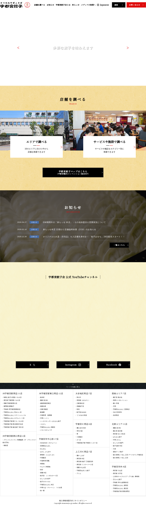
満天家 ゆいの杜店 (119, 434)
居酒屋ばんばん (45, 446)
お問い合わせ (134, 5)
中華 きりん (117, 440)
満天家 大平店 (117, 473)
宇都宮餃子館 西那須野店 (121, 491)
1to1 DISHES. (117, 412)
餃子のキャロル (45, 481)
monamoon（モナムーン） (49, 443)
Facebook (113, 364)
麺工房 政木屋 (117, 431)
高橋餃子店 (80, 406)
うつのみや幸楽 (82, 415)
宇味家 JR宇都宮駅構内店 (12, 409)
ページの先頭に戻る (73, 387)
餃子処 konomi (81, 412)
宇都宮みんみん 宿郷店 (47, 427)
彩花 (78, 409)
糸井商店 (116, 415)
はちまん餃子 (117, 437)
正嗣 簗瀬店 (44, 409)
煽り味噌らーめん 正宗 (120, 458)
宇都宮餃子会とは (63, 5)
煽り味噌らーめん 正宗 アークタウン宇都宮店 (128, 455)
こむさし (43, 424)
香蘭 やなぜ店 (81, 467)
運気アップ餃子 (118, 452)
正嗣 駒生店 (80, 403)
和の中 (79, 397)
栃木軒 (42, 397)
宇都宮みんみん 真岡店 (120, 485)
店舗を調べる (39, 5)
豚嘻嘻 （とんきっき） (47, 455)
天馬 (114, 406)
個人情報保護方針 (66, 501)
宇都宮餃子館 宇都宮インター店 (87, 443)
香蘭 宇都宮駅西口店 (10, 403)
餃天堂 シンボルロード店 (49, 475)
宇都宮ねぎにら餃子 (83, 470)
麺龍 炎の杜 (117, 428)
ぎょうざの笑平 (45, 479)
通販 (116, 5)
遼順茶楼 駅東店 (45, 403)
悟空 (41, 470)
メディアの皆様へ (88, 5)
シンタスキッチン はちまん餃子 (50, 421)
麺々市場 (116, 403)
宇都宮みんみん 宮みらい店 (13, 412)
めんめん (43, 449)
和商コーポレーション (120, 400)
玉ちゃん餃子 (117, 479)
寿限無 (42, 464)
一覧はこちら (119, 245)
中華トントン (44, 418)
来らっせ (75, 5)
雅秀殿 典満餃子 (9, 406)
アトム (79, 473)
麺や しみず (80, 455)
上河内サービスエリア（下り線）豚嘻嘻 (126, 476)
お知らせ (50, 5)
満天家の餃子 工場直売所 (85, 461)
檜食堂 (6, 445)
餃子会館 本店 (117, 446)
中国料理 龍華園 (46, 415)
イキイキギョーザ (46, 430)
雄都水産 (43, 406)
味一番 (42, 490)
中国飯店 (43, 458)
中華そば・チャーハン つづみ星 (51, 487)
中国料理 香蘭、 (45, 461)
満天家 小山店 (117, 470)
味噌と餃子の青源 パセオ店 (13, 397)
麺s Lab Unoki (81, 428)
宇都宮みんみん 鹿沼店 (120, 488)
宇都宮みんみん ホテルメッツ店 (14, 418)
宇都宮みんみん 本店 (47, 484)
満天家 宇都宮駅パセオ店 (12, 400)
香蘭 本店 (43, 473)
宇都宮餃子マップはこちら (73, 172)
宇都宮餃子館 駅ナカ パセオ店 (13, 421)
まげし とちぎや (45, 452)
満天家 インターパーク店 (85, 464)
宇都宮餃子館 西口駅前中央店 (13, 424)
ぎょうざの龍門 (118, 443)
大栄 (114, 449)
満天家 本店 (80, 458)
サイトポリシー (81, 501)
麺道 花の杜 (44, 400)
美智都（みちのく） (83, 400)
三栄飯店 (79, 437)
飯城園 (42, 412)
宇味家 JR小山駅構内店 (120, 482)
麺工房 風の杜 (117, 397)
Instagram (73, 364)
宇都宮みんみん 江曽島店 (121, 409)
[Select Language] (104, 5)
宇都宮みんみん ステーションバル (15, 415)
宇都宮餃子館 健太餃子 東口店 (13, 427)
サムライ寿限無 (45, 467)
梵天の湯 (79, 431)
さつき (79, 440)
